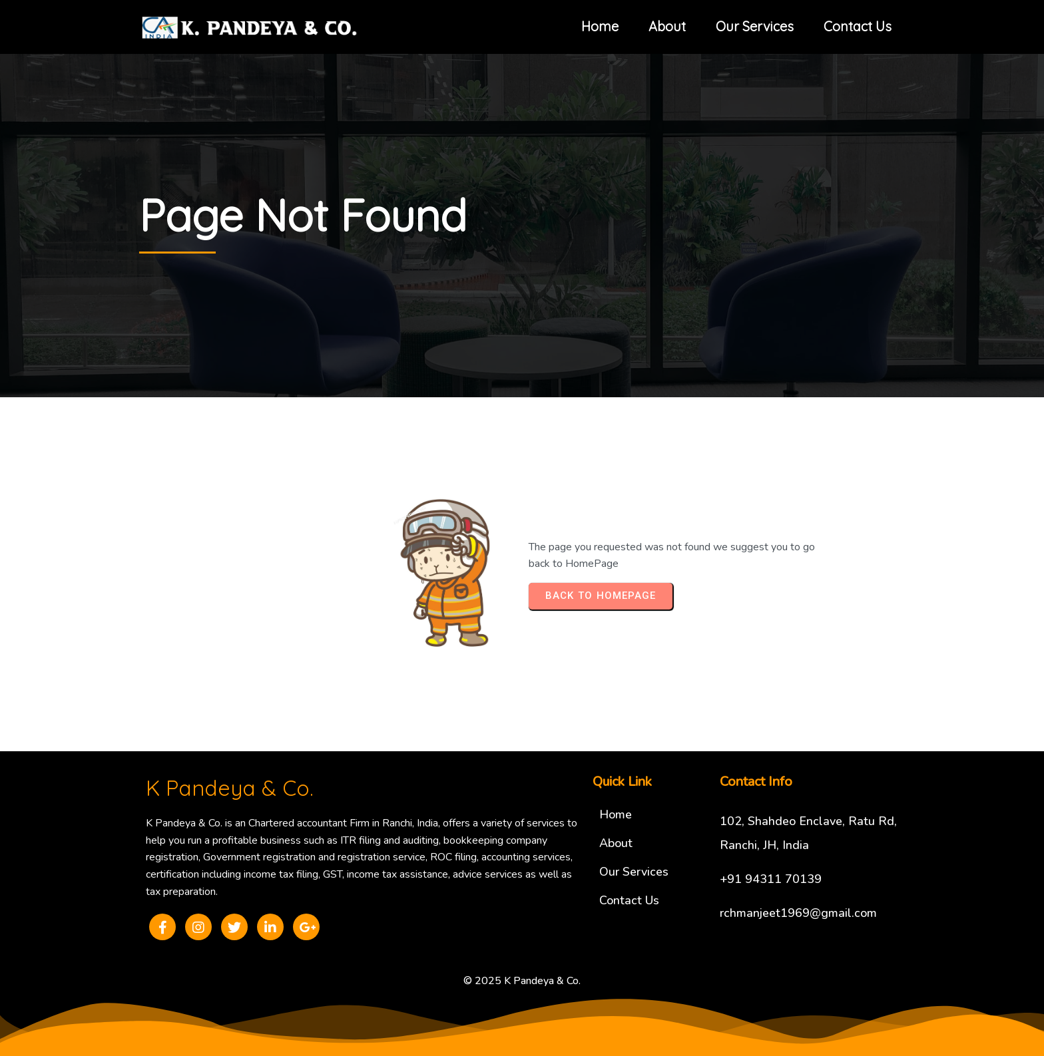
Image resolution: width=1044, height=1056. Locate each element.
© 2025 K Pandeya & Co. (522, 980)
